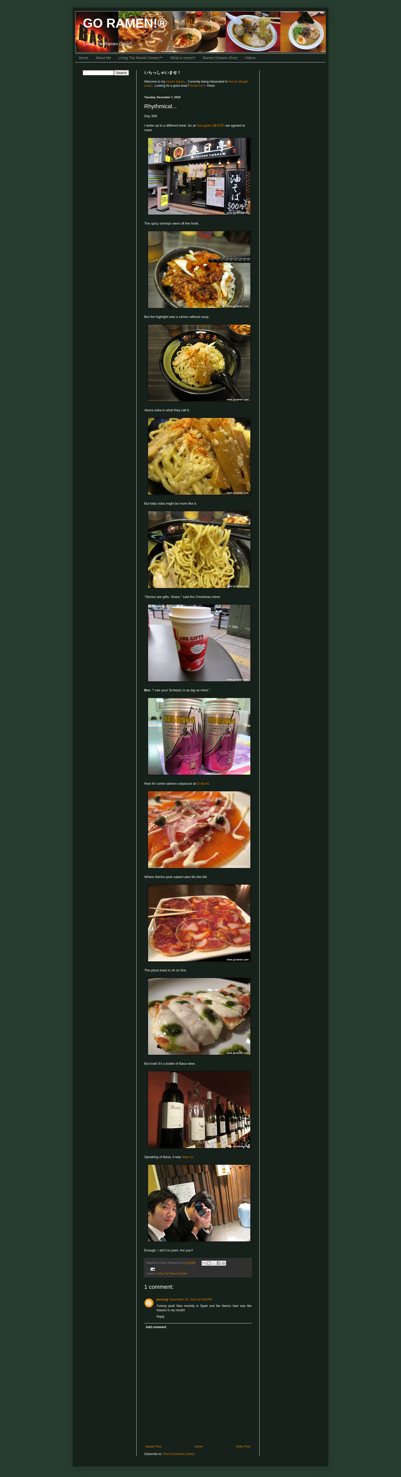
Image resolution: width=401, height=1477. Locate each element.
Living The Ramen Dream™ (140, 58)
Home (83, 58)
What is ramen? (182, 58)
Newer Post (153, 1446)
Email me (197, 85)
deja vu (187, 1157)
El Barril (203, 783)
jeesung (162, 1299)
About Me (103, 58)
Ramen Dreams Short (220, 58)
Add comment (156, 1327)
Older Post (243, 1446)
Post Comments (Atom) (179, 1454)
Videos (250, 58)
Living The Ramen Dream (171, 1273)
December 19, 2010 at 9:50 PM (191, 1299)
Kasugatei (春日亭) (210, 125)
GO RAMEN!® (125, 23)
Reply (160, 1316)
